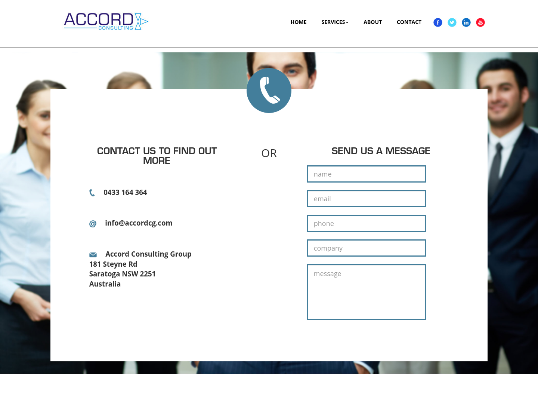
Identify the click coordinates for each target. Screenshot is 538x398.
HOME (299, 21)
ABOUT (373, 21)
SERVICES (335, 21)
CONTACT (409, 21)
